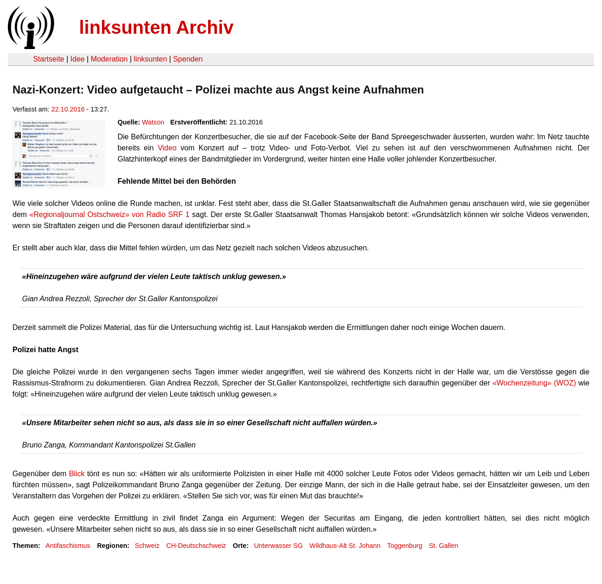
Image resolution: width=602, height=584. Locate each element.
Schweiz (147, 545)
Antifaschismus (67, 545)
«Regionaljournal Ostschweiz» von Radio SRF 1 (110, 214)
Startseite (48, 59)
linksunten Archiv (156, 27)
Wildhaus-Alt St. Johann (345, 545)
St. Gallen (443, 545)
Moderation (109, 59)
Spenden (188, 59)
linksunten (150, 59)
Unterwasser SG (278, 545)
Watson (153, 122)
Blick (77, 474)
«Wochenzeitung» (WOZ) (534, 383)
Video (167, 148)
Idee (77, 59)
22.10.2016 (68, 109)
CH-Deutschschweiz (196, 545)
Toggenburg (404, 545)
